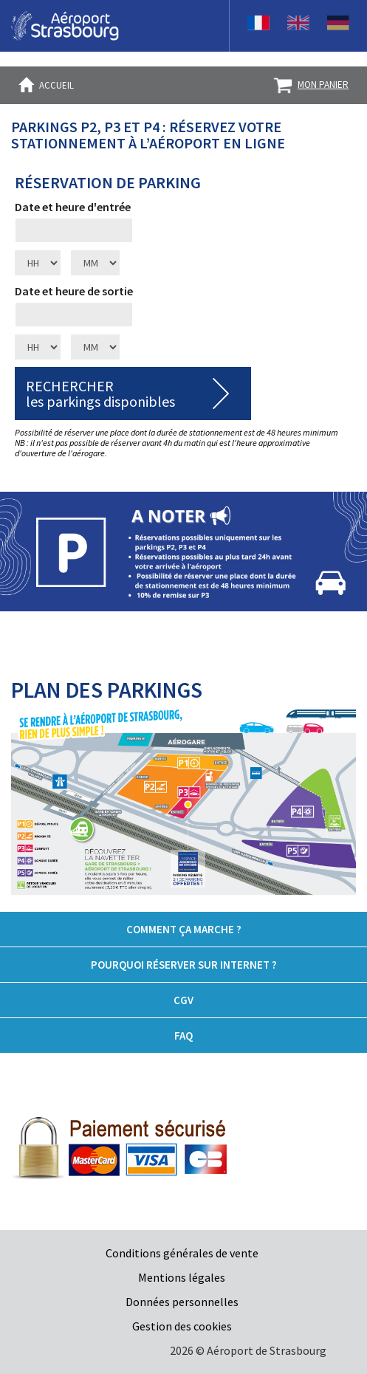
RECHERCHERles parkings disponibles (100, 394)
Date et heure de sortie (74, 291)
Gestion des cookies (182, 1326)
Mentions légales (181, 1277)
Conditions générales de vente (182, 1253)
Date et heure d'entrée (73, 206)
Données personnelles (182, 1301)
